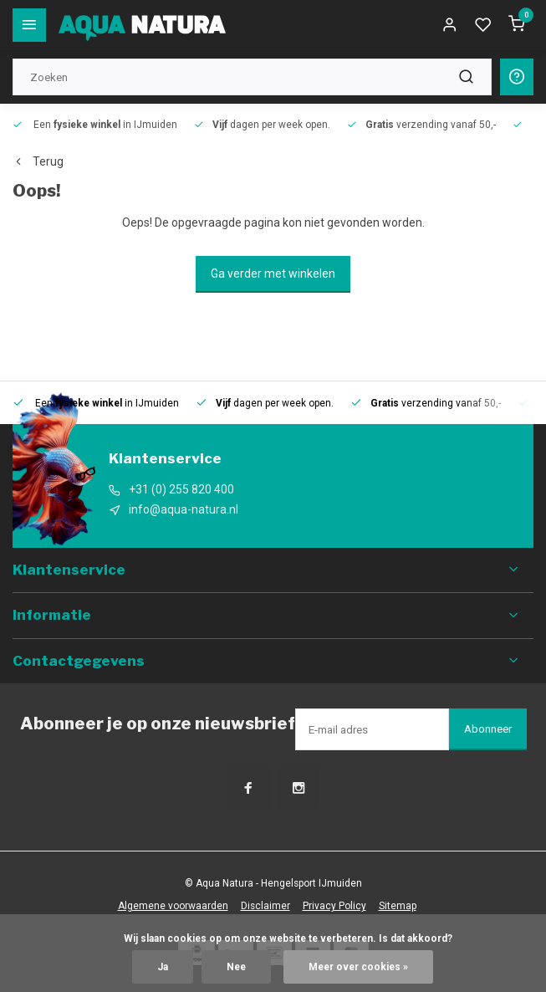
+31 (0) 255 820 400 (181, 489)
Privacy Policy (334, 906)
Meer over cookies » (358, 967)
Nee (236, 967)
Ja (162, 967)
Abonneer (488, 729)
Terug (38, 161)
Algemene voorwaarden (173, 906)
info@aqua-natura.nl (183, 509)
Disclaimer (265, 906)
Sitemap (397, 906)
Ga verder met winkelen (273, 273)
